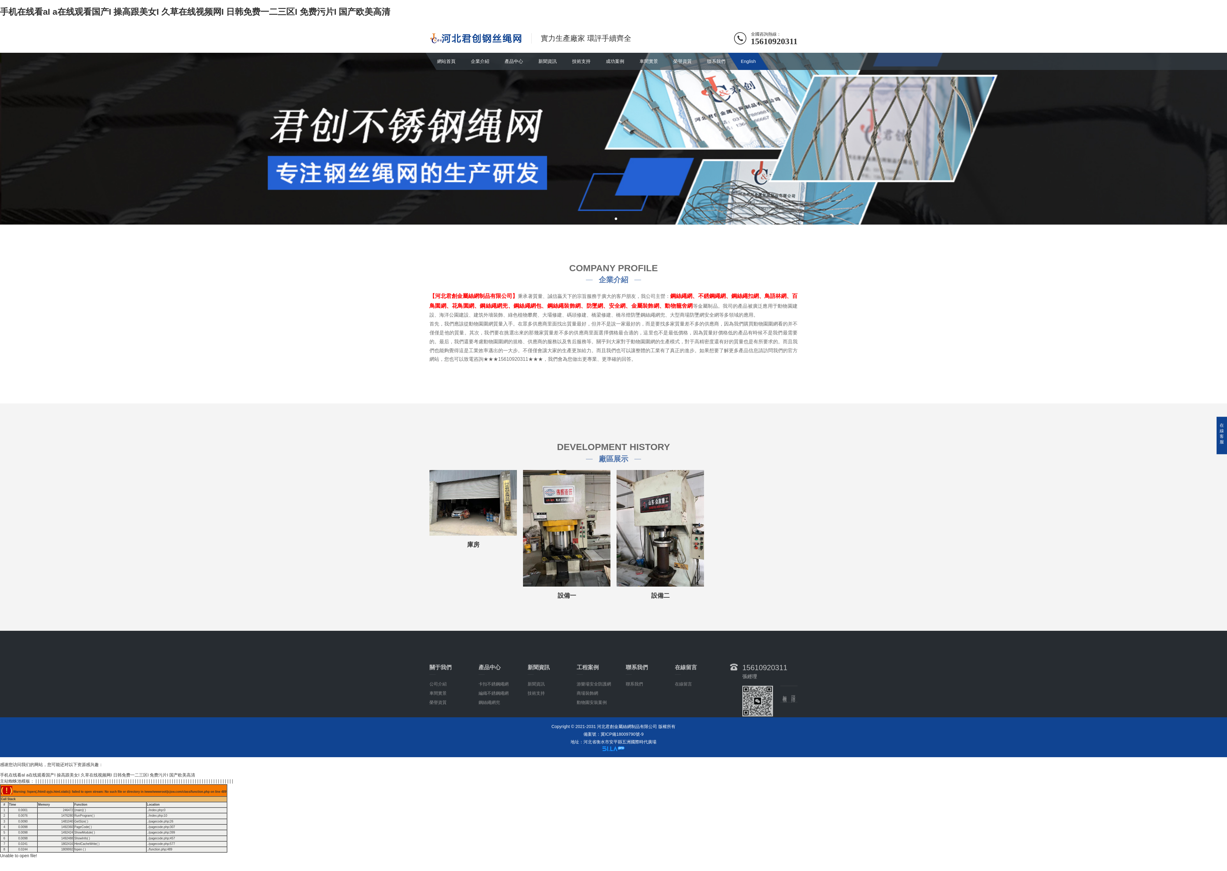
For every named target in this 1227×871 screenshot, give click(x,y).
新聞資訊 (547, 61)
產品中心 (514, 61)
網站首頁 (446, 61)
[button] (611, 219)
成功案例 (615, 61)
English (748, 61)
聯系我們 (716, 61)
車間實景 (649, 61)
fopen (78, 849)
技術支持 (581, 61)
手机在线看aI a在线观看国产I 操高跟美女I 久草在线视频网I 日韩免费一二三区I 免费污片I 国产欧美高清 (195, 12)
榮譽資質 (682, 61)
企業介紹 (480, 61)
